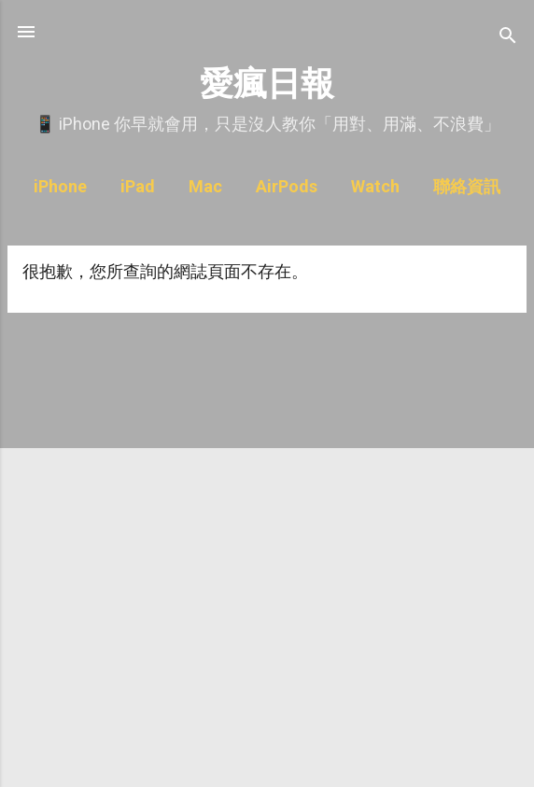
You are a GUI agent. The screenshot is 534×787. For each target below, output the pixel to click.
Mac (205, 186)
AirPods (286, 186)
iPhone (60, 186)
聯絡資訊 (466, 186)
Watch (375, 186)
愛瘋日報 (267, 83)
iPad (137, 186)
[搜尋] (508, 37)
